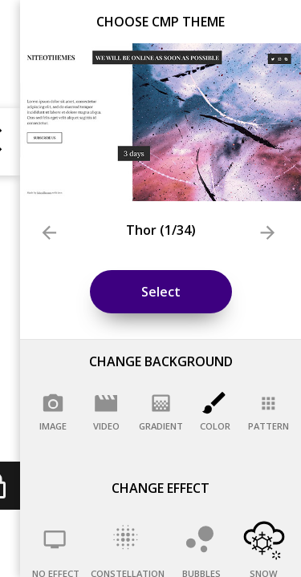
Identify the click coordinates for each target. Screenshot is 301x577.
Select (161, 292)
